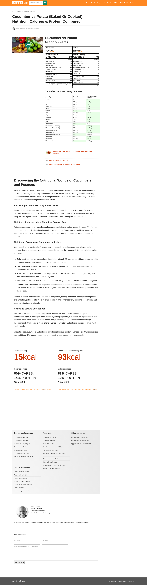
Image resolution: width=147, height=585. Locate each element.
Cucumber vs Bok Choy (21, 453)
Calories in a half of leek (50, 459)
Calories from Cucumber (50, 437)
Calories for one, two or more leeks (54, 465)
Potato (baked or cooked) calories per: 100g (69, 389)
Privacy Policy (113, 581)
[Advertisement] (27, 75)
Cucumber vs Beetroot (21, 447)
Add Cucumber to (59, 160)
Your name (17, 540)
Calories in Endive (48, 444)
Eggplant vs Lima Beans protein (81, 444)
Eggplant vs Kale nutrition (79, 437)
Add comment (19, 563)
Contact (132, 3)
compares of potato (25, 491)
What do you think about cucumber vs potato (26, 546)
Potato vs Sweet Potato (21, 472)
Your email (45, 540)
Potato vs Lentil (19, 488)
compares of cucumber (26, 456)
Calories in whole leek (50, 462)
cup (45, 389)
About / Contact (122, 581)
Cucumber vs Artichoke (21, 437)
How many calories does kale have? (54, 453)
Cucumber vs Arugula (21, 440)
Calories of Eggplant (49, 440)
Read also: (72, 152)
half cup (49, 389)
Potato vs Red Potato (21, 475)
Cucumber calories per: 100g (21, 389)
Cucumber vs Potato (29, 11)
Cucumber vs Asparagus (22, 444)
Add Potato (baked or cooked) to (64, 164)
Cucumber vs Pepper (21, 450)
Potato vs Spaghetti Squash (23, 484)
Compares (100, 3)
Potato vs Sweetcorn (20, 478)
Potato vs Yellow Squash (22, 481)
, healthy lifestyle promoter (27, 28)
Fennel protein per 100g (50, 450)
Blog (105, 3)
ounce (31, 389)
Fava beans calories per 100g (52, 447)
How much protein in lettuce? (52, 468)
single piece (37, 389)
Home (14, 11)
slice (42, 389)
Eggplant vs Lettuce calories (80, 440)
